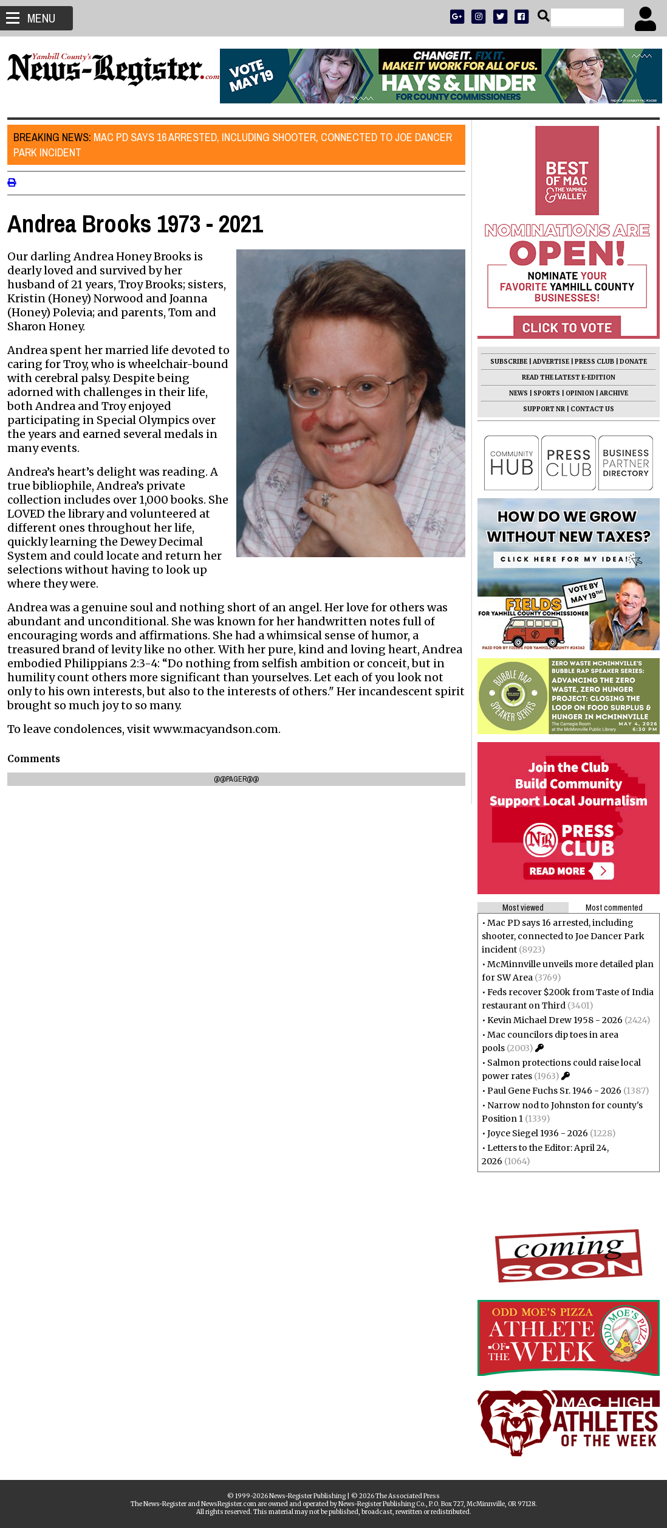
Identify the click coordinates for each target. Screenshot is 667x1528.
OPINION (575, 393)
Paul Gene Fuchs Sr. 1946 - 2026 (549, 1090)
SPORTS (541, 393)
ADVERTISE (546, 362)
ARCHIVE (609, 393)
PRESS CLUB (589, 362)
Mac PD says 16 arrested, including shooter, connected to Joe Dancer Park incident (237, 145)
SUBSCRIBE (503, 362)
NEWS (513, 393)
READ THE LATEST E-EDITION (564, 377)
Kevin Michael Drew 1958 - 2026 (550, 1020)
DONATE (628, 362)
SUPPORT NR (539, 409)
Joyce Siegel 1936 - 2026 (532, 1133)
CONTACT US (587, 409)
